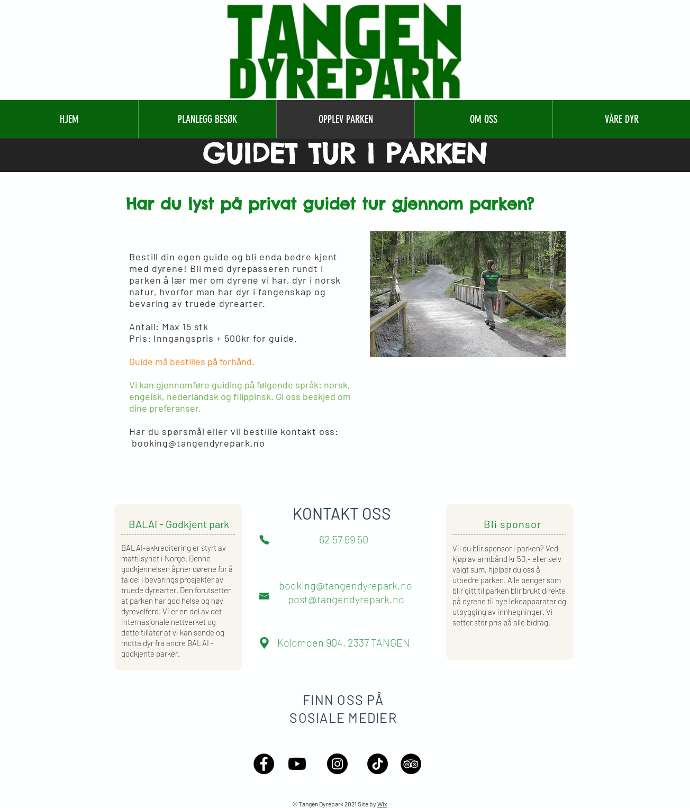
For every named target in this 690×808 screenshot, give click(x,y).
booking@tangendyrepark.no (198, 443)
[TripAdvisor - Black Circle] (411, 763)
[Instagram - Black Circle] (337, 763)
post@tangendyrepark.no (346, 599)
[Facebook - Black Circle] (263, 763)
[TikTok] (377, 763)
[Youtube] (297, 763)
